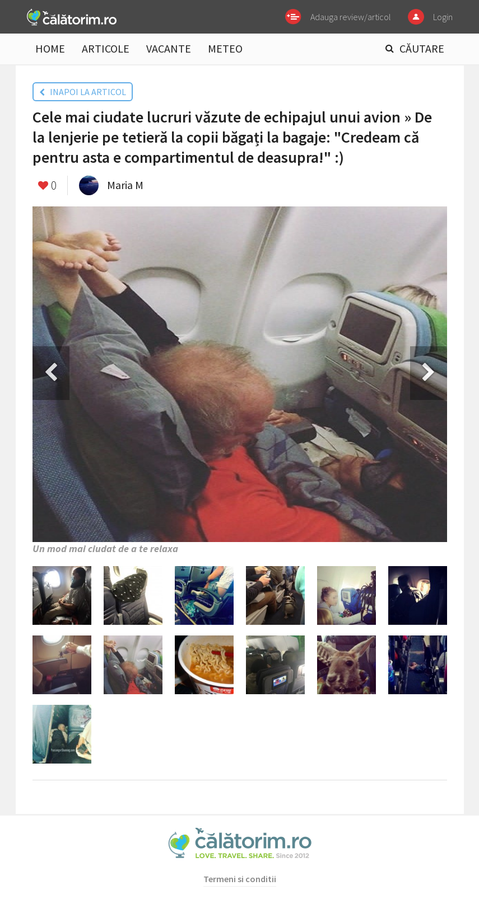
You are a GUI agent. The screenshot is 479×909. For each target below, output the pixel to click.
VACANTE (168, 48)
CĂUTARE (421, 48)
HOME (50, 48)
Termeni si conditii (239, 878)
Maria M (125, 185)
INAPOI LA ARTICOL (82, 91)
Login (443, 16)
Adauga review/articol (350, 16)
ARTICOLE (105, 48)
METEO (225, 48)
